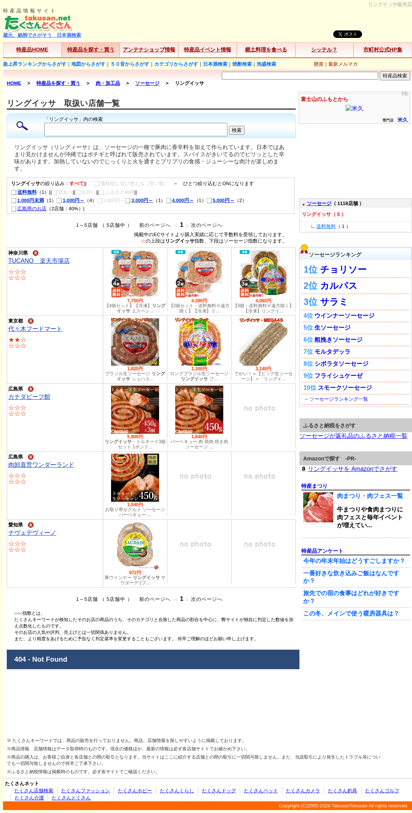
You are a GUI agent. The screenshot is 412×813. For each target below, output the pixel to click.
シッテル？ (324, 50)
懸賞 (318, 64)
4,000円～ (180, 200)
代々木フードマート (35, 329)
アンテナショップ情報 (149, 50)
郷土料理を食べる (266, 50)
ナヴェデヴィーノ (32, 532)
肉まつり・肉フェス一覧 (370, 496)
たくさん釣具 (342, 790)
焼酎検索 (242, 64)
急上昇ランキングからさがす (34, 64)
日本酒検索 (215, 64)
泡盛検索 (266, 64)
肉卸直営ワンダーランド (41, 465)
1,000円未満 (27, 200)
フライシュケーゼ (338, 376)
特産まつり (314, 486)
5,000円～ (220, 200)
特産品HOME (32, 50)
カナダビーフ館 (29, 397)
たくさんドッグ (219, 790)
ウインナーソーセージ (344, 315)
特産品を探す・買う (90, 50)
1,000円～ (70, 200)
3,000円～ (139, 200)
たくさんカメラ (303, 790)
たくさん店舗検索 (33, 790)
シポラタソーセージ (341, 363)
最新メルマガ (343, 64)
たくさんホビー (135, 790)
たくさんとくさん (71, 798)
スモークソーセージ (345, 388)
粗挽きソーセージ (338, 339)
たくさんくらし (177, 790)
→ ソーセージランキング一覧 (336, 399)
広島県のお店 (29, 208)
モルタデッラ (332, 351)
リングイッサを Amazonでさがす (348, 469)
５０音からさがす (129, 64)
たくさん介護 (29, 798)
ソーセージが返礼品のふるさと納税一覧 (353, 436)
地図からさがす (88, 64)
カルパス (339, 286)
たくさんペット (261, 790)
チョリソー (343, 269)
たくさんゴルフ (382, 790)
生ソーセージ (332, 327)
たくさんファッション (85, 790)
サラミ (334, 302)
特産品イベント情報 (207, 50)
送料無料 (24, 192)
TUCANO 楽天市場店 (39, 261)
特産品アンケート (322, 551)
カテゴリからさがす (176, 64)
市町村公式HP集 (382, 50)
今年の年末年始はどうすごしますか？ (354, 561)
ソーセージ (319, 203)
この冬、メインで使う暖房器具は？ (351, 613)
